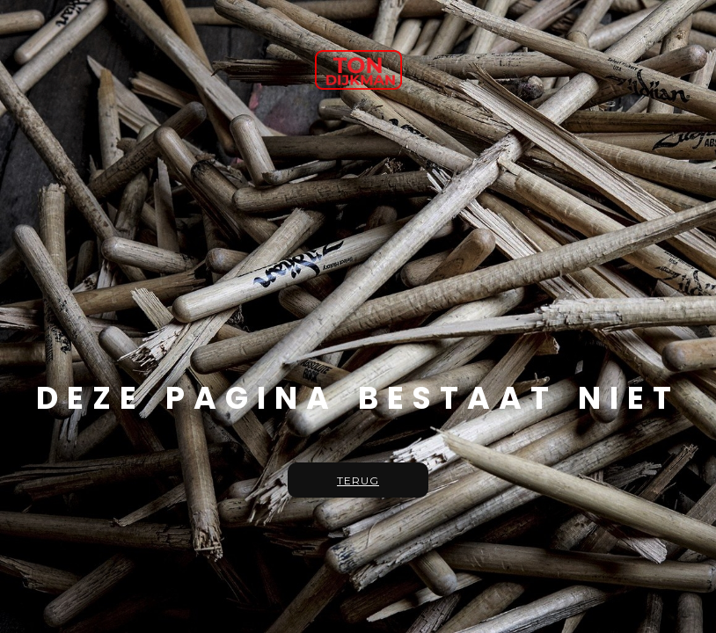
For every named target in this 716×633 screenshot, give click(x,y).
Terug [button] (358, 480)
